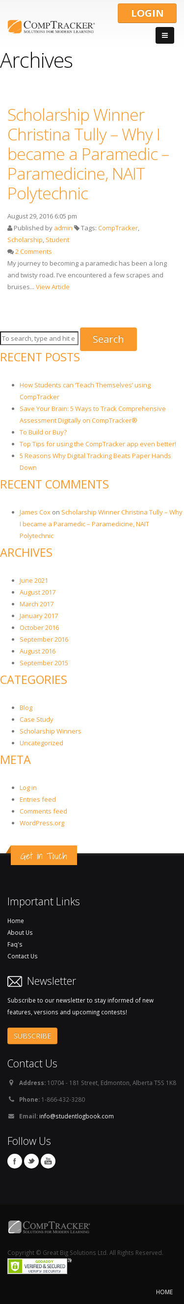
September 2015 (44, 662)
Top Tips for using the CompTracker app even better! (98, 443)
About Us (20, 932)
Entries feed (38, 799)
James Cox (35, 512)
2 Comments (33, 251)
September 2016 (44, 639)
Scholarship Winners (50, 731)
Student (57, 239)
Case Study (36, 719)
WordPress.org (42, 822)
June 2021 (34, 580)
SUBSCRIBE (32, 1035)
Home (15, 920)
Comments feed (43, 811)
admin (63, 227)
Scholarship (25, 239)
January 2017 (39, 615)
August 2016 (37, 651)
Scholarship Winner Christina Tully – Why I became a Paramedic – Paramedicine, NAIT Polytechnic (88, 153)
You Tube (48, 1161)
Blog (26, 707)
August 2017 (37, 592)
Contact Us (22, 956)
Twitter (31, 1161)
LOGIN (147, 13)
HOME (164, 1292)
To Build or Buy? (43, 432)
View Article (53, 286)
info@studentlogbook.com (76, 1116)
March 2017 (36, 603)
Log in (28, 787)
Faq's (15, 944)
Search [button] (108, 339)
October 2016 (39, 627)
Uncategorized (41, 742)
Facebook (14, 1161)
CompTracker (118, 227)
